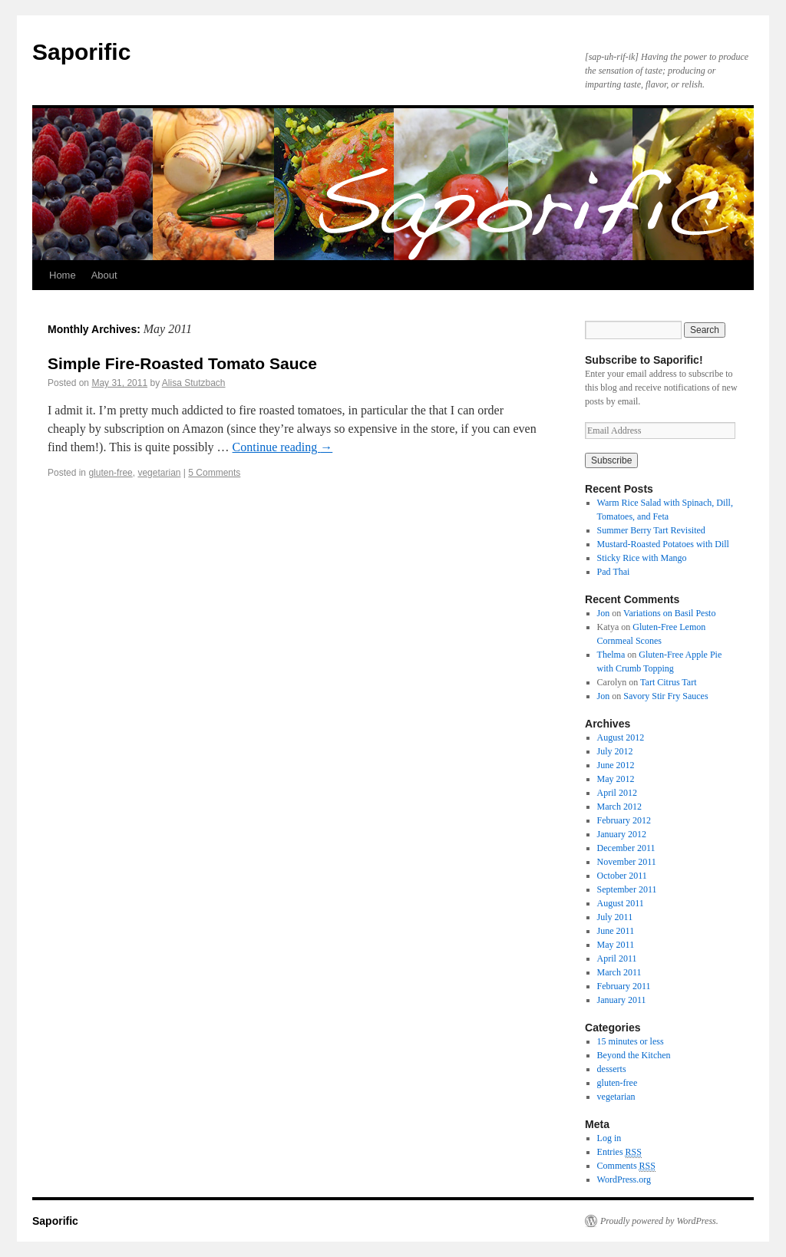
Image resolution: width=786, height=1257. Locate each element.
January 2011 (621, 1000)
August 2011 (620, 903)
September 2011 (627, 889)
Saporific (81, 51)
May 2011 (616, 944)
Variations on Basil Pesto (669, 613)
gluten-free (110, 472)
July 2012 (615, 751)
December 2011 (626, 848)
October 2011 (622, 875)
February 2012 (624, 820)
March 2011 (619, 972)
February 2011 (624, 986)
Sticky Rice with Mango (642, 558)
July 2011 (615, 917)
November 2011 (626, 861)
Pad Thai (613, 571)
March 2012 (619, 806)
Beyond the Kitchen (634, 1055)
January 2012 (621, 834)
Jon (603, 613)
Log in (609, 1138)
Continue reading (283, 447)
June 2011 (616, 930)
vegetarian (158, 472)
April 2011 (617, 958)
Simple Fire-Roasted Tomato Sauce (182, 363)
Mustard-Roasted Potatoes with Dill (663, 544)
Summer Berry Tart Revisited (651, 530)
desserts (611, 1069)
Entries (619, 1152)
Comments (626, 1166)
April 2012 (617, 792)
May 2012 (616, 779)
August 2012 (621, 737)
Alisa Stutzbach (194, 383)
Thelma (611, 654)
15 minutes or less (630, 1041)
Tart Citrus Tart (668, 682)
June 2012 (616, 765)
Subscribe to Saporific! (644, 360)
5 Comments (214, 472)
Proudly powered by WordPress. (659, 1221)
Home (62, 275)
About (104, 275)
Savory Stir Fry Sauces (665, 696)
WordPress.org (624, 1179)
